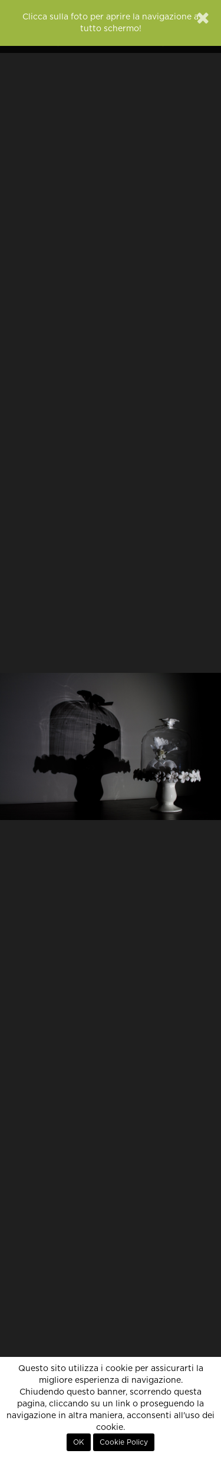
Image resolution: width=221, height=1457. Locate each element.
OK (78, 1442)
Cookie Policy (124, 1442)
